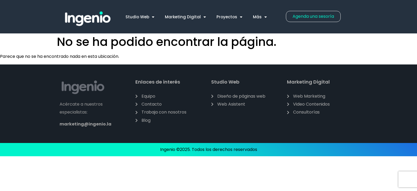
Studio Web (140, 17)
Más (260, 17)
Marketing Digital (185, 17)
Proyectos (229, 17)
